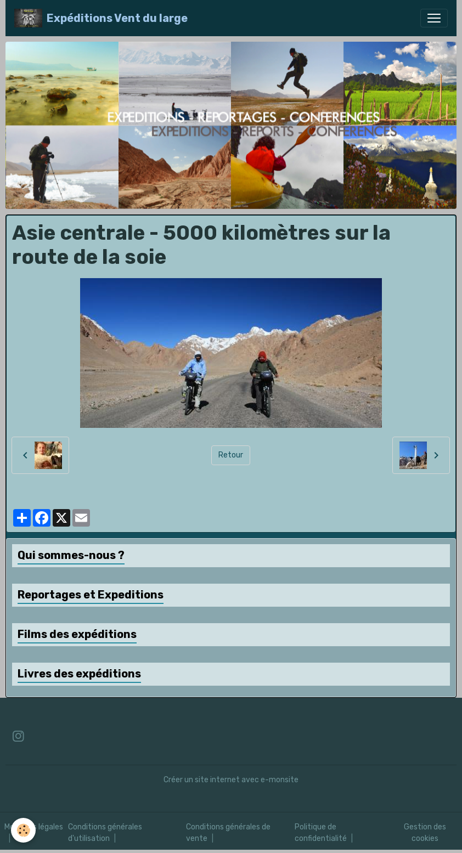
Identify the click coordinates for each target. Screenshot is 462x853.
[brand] (101, 18)
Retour (230, 455)
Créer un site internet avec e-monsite (231, 779)
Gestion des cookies (425, 832)
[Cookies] (23, 830)
